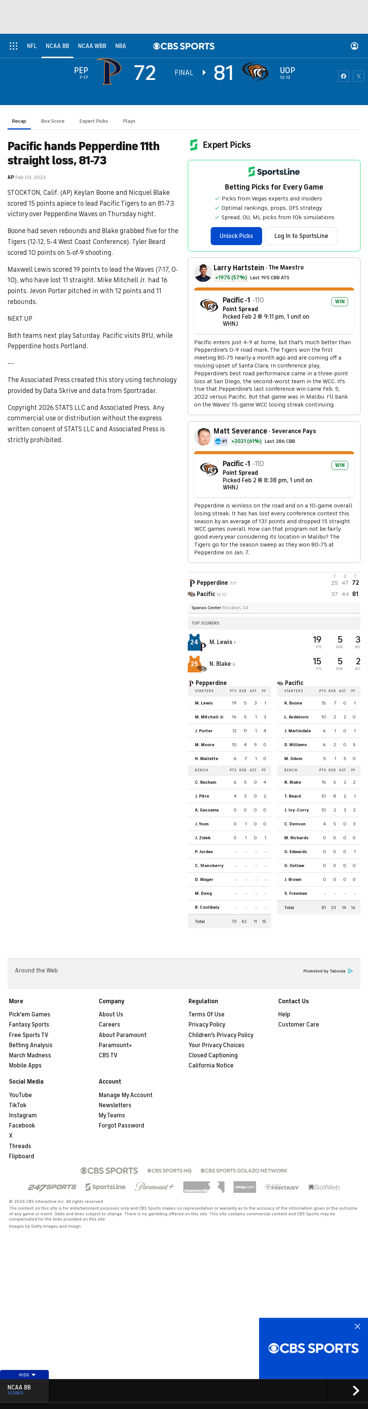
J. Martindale (297, 731)
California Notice (211, 1065)
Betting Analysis (31, 1045)
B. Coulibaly (207, 907)
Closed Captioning (213, 1055)
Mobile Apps (25, 1065)
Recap (19, 121)
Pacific (294, 683)
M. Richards (296, 837)
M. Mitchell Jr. (209, 717)
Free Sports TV (28, 1035)
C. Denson (295, 824)
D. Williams (295, 744)
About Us (111, 1014)
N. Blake (221, 664)
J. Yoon (202, 824)
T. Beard (292, 796)
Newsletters (115, 1105)
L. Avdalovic (296, 717)
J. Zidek (203, 837)
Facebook (22, 1125)
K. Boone (293, 703)
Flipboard (21, 1156)
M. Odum (293, 758)
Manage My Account (125, 1095)
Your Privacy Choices (216, 1045)
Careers (109, 1024)
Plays (129, 121)
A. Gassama (207, 810)
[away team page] (111, 71)
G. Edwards (295, 851)
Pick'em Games (29, 1014)
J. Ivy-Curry (296, 810)
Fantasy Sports (29, 1024)
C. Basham (205, 782)
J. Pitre (202, 796)
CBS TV (108, 1055)
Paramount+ (115, 1045)
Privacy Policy (207, 1024)
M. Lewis (222, 642)
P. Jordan (204, 851)
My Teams (112, 1115)
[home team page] (257, 71)
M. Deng (203, 893)
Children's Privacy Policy (221, 1035)
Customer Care (298, 1024)
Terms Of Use (207, 1014)
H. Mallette (206, 758)
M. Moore (204, 744)
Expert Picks (94, 121)
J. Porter (204, 731)
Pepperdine (211, 683)
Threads (20, 1146)
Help (284, 1014)
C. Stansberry (209, 865)
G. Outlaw (294, 865)
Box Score (53, 121)
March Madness (30, 1055)
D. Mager (204, 879)
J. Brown (293, 879)
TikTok (17, 1105)
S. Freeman (295, 893)
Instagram (23, 1115)
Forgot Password (121, 1125)
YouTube (20, 1095)
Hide (27, 1374)
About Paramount (122, 1035)
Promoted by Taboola (328, 971)
